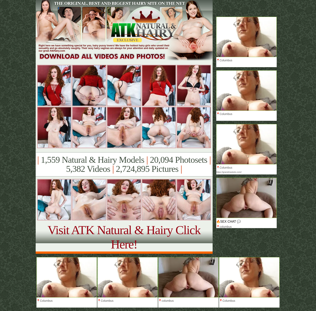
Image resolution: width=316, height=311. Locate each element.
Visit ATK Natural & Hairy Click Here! (124, 237)
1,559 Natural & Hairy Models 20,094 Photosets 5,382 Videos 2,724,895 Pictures (124, 164)
